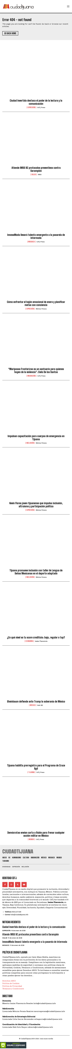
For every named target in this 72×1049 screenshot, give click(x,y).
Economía (29, 641)
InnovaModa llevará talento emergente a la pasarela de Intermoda (36, 236)
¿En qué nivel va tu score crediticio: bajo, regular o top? (36, 637)
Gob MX (40, 705)
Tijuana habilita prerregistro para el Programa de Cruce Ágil (36, 767)
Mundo (31, 839)
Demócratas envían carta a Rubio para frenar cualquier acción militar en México (36, 834)
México (32, 705)
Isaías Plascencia (41, 641)
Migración (31, 376)
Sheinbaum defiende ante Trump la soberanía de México (36, 701)
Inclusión (30, 443)
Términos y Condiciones (13, 988)
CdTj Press (41, 107)
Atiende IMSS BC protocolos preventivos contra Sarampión (36, 169)
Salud (33, 174)
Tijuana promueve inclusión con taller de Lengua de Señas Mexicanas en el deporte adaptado (36, 572)
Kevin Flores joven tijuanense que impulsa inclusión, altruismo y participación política (36, 505)
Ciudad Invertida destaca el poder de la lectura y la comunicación (36, 102)
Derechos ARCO (9, 981)
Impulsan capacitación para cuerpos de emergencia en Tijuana (36, 438)
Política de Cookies (10, 983)
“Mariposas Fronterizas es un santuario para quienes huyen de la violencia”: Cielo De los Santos (36, 370)
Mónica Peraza (41, 309)
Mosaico (31, 242)
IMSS (39, 174)
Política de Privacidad (12, 986)
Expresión (31, 107)
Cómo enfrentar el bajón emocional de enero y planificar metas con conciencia (36, 303)
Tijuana (31, 772)
